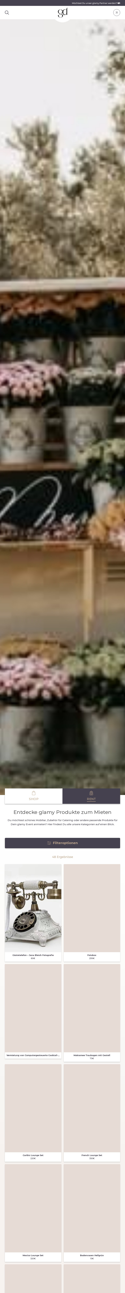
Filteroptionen (62, 843)
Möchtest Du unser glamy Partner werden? (96, 3)
